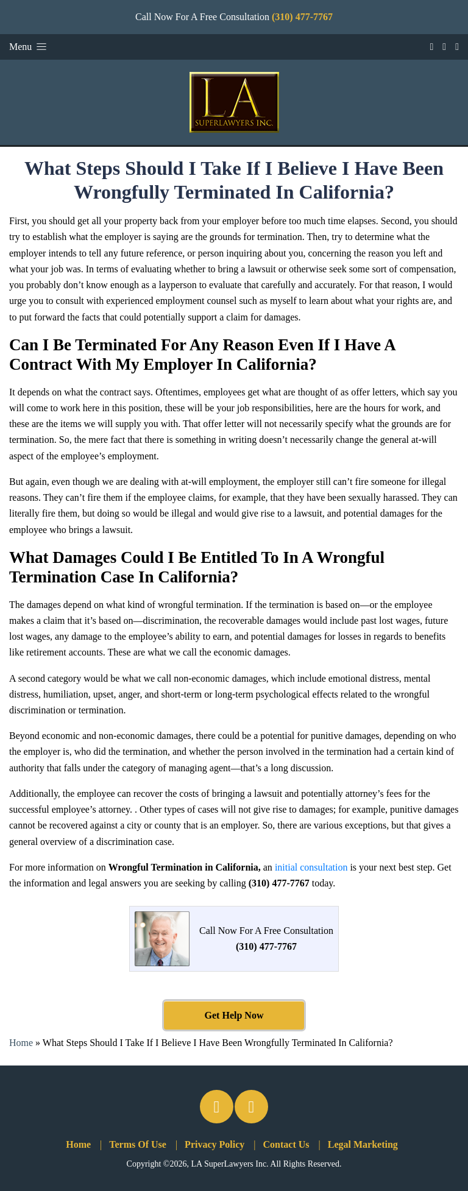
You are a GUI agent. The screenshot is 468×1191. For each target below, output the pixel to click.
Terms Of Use (137, 1144)
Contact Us (286, 1144)
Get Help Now (234, 1015)
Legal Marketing (363, 1144)
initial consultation (311, 867)
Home (21, 1042)
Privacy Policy (214, 1144)
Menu (29, 46)
